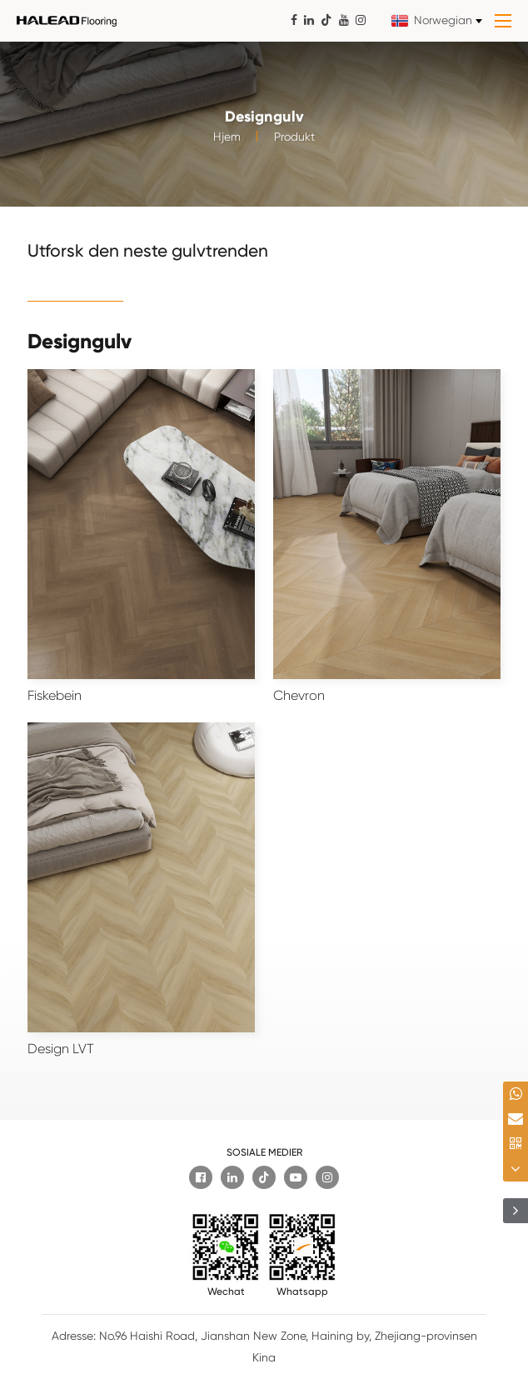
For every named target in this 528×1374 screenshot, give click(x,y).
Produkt (294, 145)
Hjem (227, 145)
